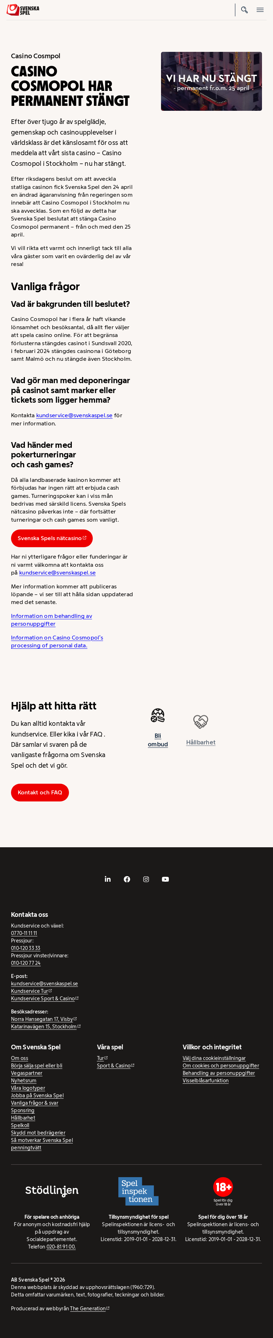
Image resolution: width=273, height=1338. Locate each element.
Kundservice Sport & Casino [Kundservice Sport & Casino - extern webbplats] (43, 998)
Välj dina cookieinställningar (214, 1058)
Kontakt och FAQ (40, 792)
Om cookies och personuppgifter (221, 1065)
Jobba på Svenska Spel (37, 1095)
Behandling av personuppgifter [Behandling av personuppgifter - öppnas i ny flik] (219, 1073)
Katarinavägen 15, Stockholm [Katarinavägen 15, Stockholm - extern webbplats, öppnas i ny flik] (43, 1026)
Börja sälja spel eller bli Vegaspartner (36, 1069)
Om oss (19, 1058)
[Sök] (244, 10)
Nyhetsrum (23, 1080)
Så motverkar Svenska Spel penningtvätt (42, 1144)
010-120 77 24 (26, 963)
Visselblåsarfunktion (206, 1080)
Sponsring (22, 1110)
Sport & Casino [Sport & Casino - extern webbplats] (114, 1065)
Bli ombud (158, 743)
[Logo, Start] (22, 10)
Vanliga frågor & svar (34, 1103)
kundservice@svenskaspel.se (74, 415)
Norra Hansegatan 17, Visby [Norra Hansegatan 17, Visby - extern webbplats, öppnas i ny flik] (42, 1019)
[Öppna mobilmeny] (260, 10)
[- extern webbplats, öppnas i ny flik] (107, 879)
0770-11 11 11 (24, 933)
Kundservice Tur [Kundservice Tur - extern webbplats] (29, 991)
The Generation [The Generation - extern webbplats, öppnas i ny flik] (88, 1308)
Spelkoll (20, 1125)
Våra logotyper (28, 1088)
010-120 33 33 (26, 948)
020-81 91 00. (61, 1247)
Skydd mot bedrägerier (38, 1133)
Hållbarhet (23, 1118)
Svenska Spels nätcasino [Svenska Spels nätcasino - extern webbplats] (50, 538)
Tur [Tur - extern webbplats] (100, 1058)
